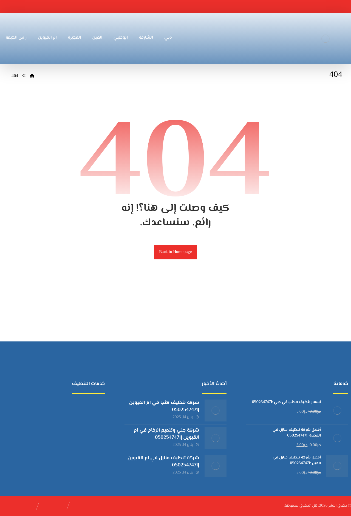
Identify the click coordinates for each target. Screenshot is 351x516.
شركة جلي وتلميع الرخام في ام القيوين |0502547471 (166, 434)
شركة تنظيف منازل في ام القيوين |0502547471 (163, 461)
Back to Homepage (175, 252)
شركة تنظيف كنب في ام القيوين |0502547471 (164, 406)
